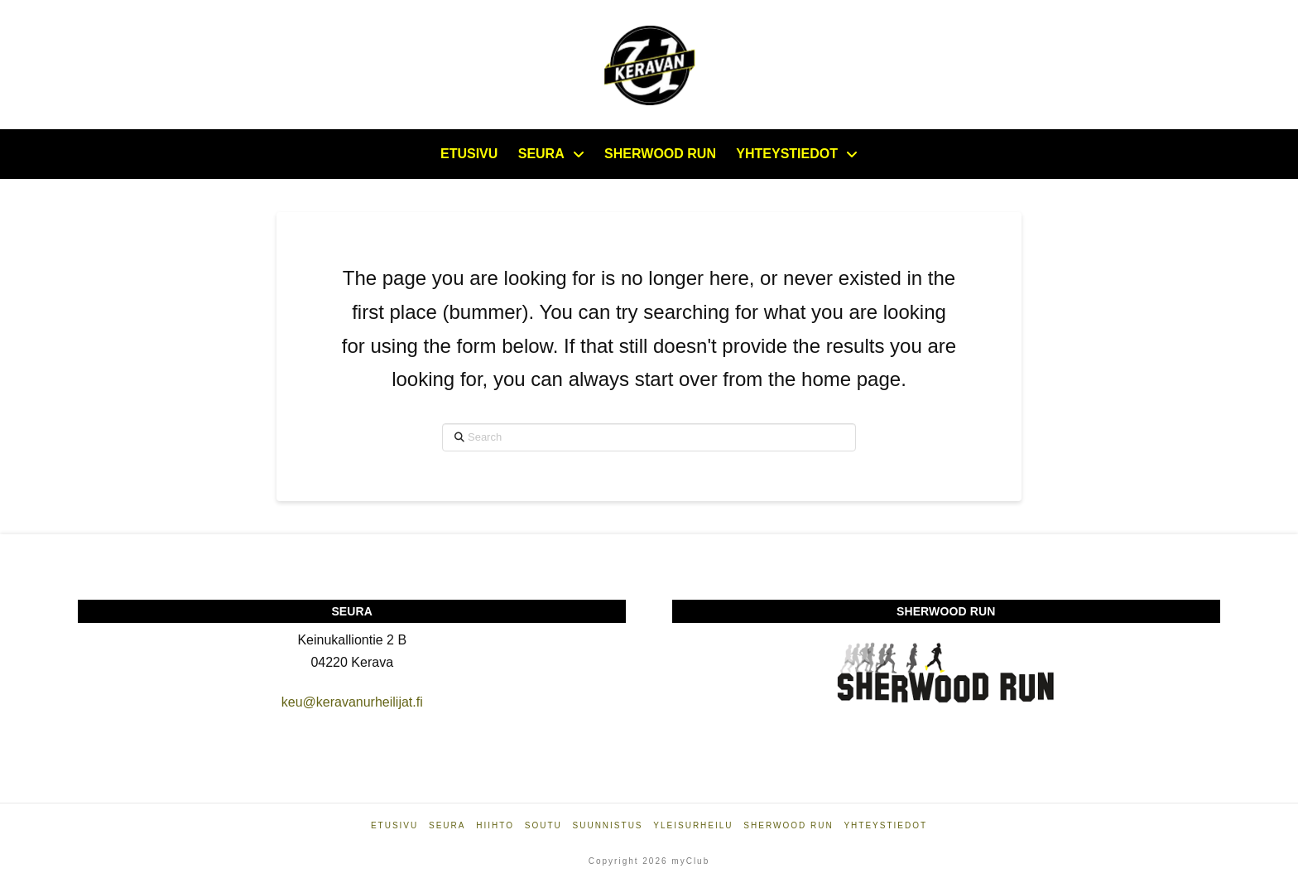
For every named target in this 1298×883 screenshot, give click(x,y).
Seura (447, 825)
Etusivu (394, 825)
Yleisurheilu (693, 825)
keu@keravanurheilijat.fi (352, 702)
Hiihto (495, 825)
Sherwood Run (788, 825)
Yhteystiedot (885, 825)
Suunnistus (608, 825)
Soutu (543, 825)
